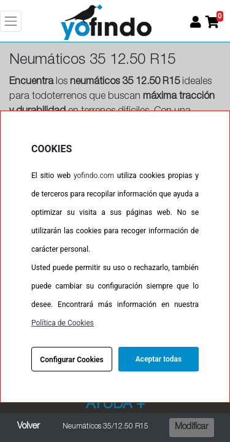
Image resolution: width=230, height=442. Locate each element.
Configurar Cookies (71, 359)
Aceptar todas (159, 359)
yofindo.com (94, 175)
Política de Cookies (62, 323)
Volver (28, 426)
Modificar (192, 427)
